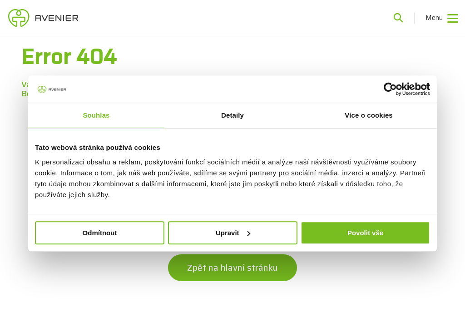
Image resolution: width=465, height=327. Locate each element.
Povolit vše (365, 233)
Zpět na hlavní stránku (232, 267)
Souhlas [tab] (96, 115)
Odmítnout (100, 233)
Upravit (233, 233)
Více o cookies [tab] (369, 115)
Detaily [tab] (232, 115)
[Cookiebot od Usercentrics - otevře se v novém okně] (390, 89)
